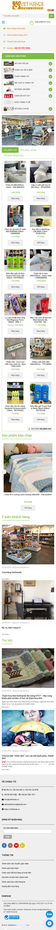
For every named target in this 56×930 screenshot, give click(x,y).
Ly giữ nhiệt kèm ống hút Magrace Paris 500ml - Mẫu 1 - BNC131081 (15, 321)
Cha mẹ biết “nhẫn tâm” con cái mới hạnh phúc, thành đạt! (28, 757)
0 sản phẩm (39, 22)
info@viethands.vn (11, 799)
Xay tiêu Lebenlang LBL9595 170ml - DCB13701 (41, 231)
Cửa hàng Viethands (12, 572)
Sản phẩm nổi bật (28, 150)
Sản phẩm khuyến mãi (13, 155)
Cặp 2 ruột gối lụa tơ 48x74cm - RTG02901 (40, 186)
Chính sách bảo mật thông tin (13, 882)
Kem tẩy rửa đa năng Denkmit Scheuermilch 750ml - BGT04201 (15, 408)
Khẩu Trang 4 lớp (17, 102)
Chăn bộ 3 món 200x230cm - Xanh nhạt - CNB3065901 (40, 275)
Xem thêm (41, 429)
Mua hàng (15, 198)
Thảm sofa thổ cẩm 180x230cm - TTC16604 (40, 363)
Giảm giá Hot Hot (17, 96)
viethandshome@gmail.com (15, 804)
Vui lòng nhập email (10, 828)
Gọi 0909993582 (12, 928)
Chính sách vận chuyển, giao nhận (15, 864)
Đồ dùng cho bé (16, 109)
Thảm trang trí (16, 76)
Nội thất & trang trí (19, 83)
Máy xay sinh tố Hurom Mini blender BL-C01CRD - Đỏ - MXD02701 (40, 321)
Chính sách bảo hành (10, 868)
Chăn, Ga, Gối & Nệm (18, 70)
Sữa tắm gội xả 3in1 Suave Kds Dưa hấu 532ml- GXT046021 (15, 275)
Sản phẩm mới (10, 150)
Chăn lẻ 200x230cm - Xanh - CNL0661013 (15, 186)
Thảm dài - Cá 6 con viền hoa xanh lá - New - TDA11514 (15, 364)
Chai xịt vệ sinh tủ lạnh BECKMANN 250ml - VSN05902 (15, 231)
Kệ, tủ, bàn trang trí (11, 627)
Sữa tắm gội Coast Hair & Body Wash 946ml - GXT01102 (40, 408)
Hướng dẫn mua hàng (10, 886)
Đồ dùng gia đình (17, 89)
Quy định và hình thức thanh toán (15, 877)
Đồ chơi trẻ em (16, 64)
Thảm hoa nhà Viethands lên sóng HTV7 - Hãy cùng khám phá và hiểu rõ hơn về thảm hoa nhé (27, 696)
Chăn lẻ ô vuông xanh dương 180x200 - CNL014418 (27, 495)
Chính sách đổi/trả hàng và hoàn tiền (16, 873)
